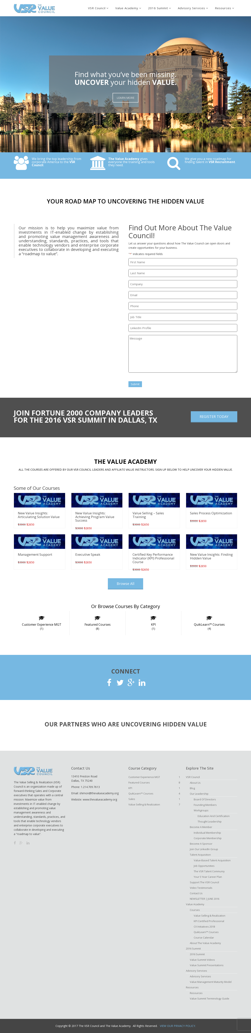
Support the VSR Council (204, 882)
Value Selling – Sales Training (148, 515)
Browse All (125, 583)
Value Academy (126, 8)
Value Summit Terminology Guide (209, 998)
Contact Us (196, 893)
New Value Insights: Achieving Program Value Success (94, 517)
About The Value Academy (205, 943)
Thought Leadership (210, 821)
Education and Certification (214, 816)
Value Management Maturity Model (211, 982)
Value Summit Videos (202, 959)
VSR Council (96, 8)
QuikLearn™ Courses (209, 626)
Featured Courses (97, 626)
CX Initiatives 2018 (204, 926)
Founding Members (205, 805)
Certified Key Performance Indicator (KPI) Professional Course (153, 558)
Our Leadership (199, 793)
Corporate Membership (208, 838)
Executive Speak (87, 554)
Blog (192, 788)
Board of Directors (205, 799)
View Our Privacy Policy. (178, 1026)
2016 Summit (158, 8)
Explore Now (116, 172)
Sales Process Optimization (211, 513)
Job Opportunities (204, 866)
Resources (223, 8)
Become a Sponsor (201, 843)
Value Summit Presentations (207, 965)
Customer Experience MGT (41, 626)
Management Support (35, 554)
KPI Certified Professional (209, 921)
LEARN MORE (125, 98)
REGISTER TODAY (214, 416)
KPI (153, 626)
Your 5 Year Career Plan (208, 877)
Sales (154, 799)
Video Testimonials (201, 888)
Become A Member (201, 827)
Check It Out (39, 172)
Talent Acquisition (200, 854)
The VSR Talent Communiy (209, 871)
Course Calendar (204, 937)
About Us (195, 782)
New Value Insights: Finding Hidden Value (211, 556)
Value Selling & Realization (154, 804)
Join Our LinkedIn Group (204, 849)
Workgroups (201, 810)
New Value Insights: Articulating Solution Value (39, 515)
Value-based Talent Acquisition (212, 860)
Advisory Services (191, 8)
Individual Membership (207, 832)
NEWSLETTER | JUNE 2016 (204, 898)
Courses (195, 910)
